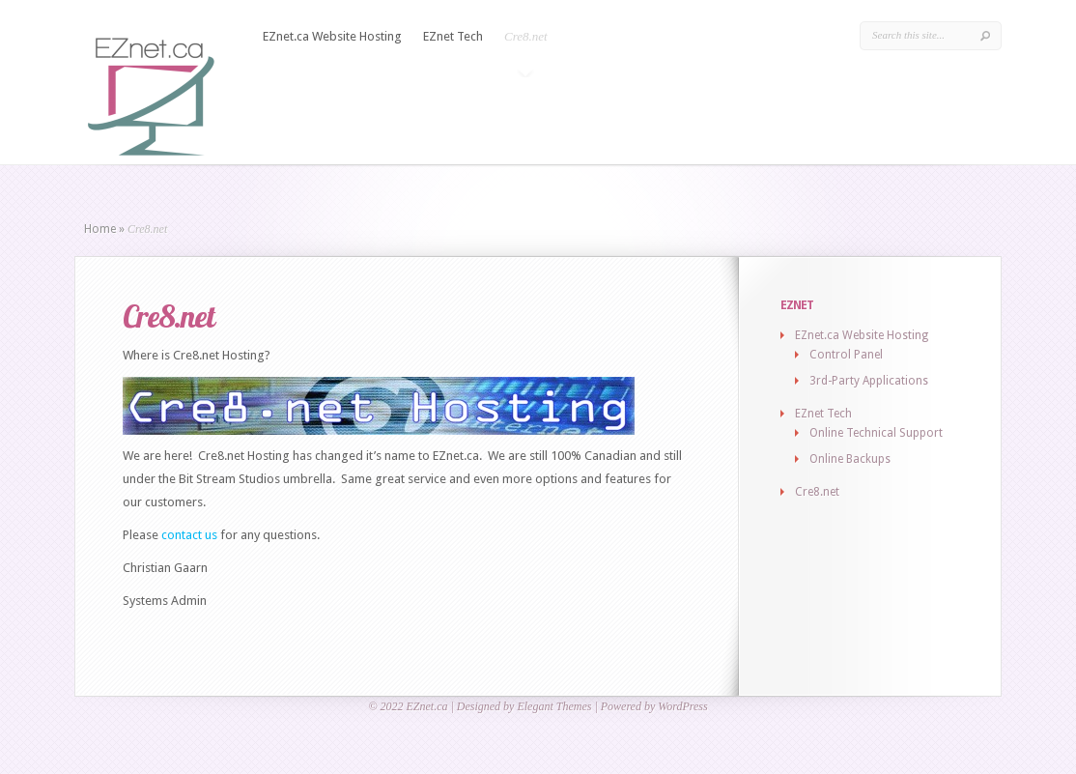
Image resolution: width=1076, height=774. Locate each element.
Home (100, 229)
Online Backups (850, 459)
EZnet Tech (453, 36)
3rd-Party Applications (868, 380)
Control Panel (846, 354)
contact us (189, 535)
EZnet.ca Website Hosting (332, 36)
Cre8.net (526, 36)
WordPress (682, 706)
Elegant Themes (554, 706)
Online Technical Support (876, 433)
